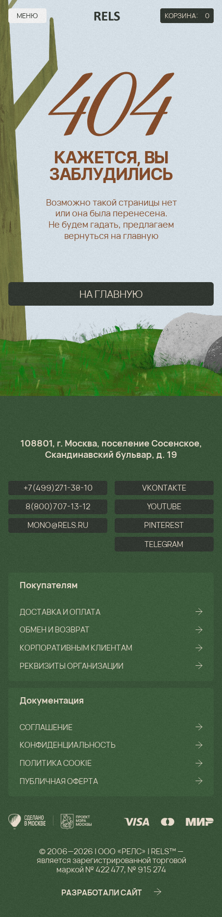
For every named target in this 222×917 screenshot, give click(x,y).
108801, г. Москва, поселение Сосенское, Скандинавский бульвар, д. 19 (111, 449)
